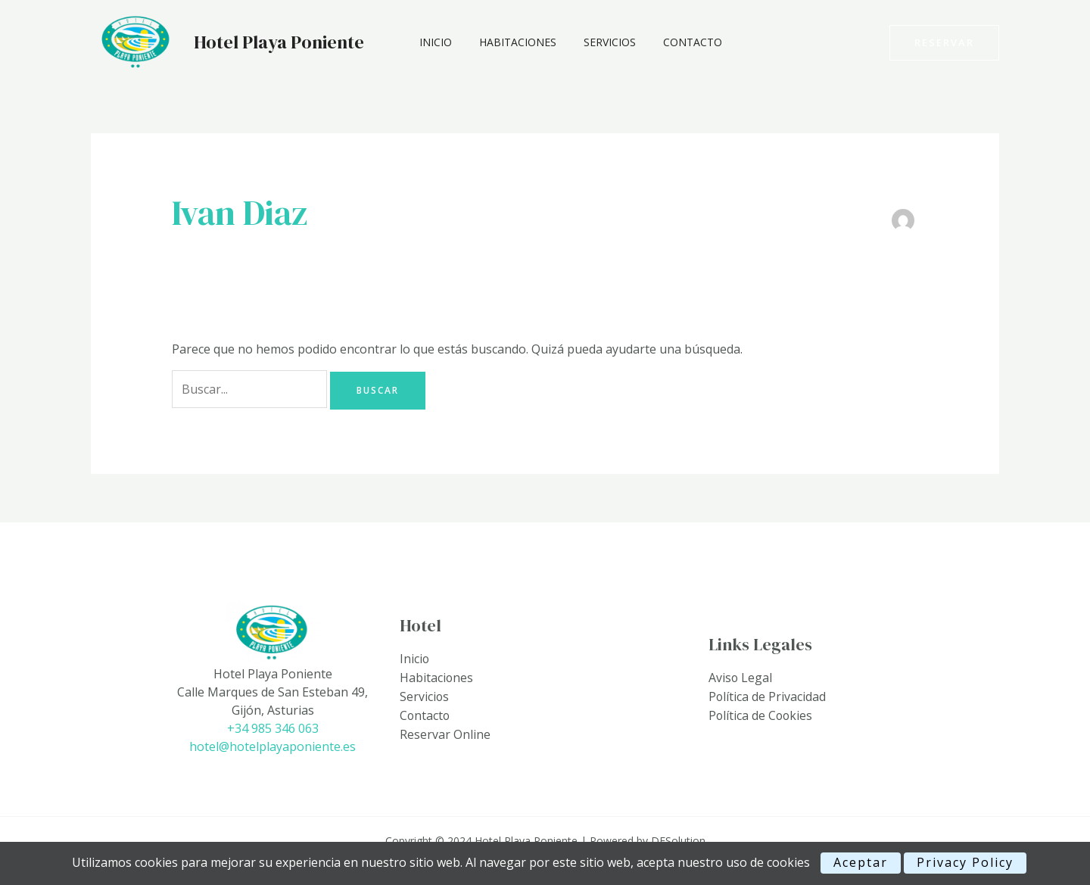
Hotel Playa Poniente (279, 42)
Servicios (594, 42)
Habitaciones (508, 42)
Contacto (671, 42)
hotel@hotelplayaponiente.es (272, 746)
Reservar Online (445, 733)
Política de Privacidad (767, 697)
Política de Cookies (761, 715)
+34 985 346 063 (273, 728)
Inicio (432, 42)
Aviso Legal (740, 679)
